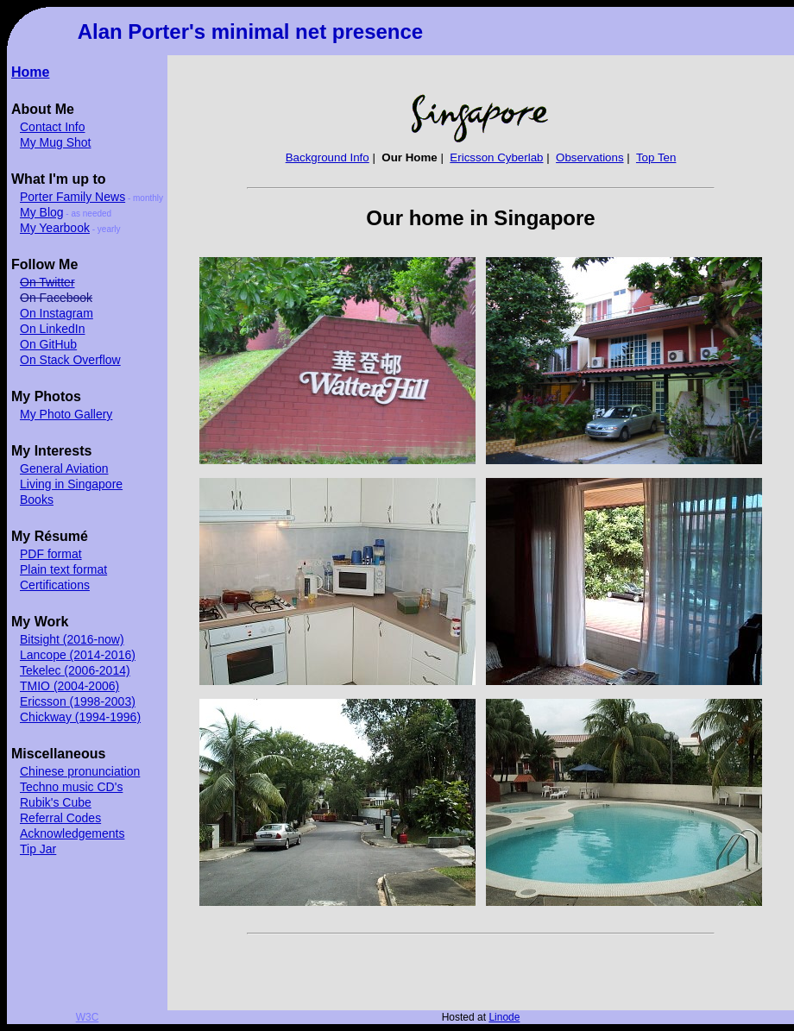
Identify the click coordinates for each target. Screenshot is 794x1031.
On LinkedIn (52, 329)
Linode (504, 1017)
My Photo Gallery (66, 414)
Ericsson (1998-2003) (77, 701)
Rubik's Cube (55, 802)
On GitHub (48, 344)
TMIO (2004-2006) (69, 686)
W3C (87, 1017)
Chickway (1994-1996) (80, 717)
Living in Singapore (71, 484)
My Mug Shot (55, 142)
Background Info (327, 157)
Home (30, 72)
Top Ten (656, 157)
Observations (590, 157)
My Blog (42, 212)
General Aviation (64, 468)
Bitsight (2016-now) (72, 639)
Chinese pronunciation (80, 771)
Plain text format (63, 569)
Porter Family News (72, 197)
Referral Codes (60, 818)
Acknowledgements (72, 833)
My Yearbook (55, 228)
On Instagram (56, 313)
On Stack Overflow (70, 360)
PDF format (51, 554)
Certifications (55, 585)
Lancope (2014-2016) (77, 655)
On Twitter (47, 282)
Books (37, 499)
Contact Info (52, 127)
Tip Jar (38, 849)
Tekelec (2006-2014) (75, 670)
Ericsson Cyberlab (496, 157)
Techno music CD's (71, 787)
